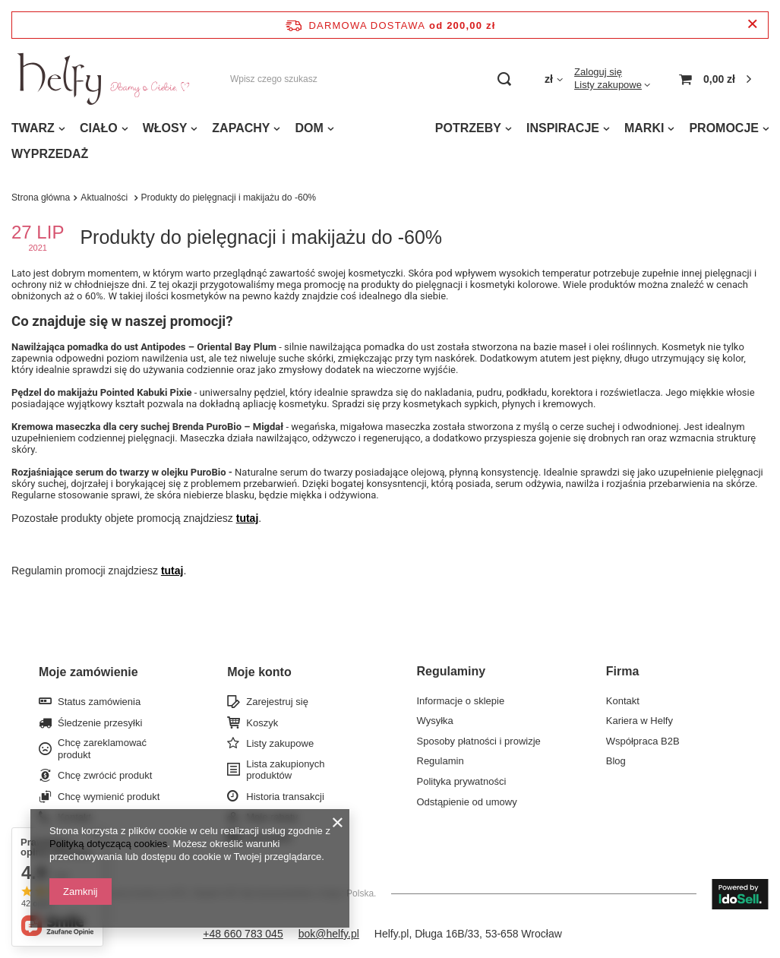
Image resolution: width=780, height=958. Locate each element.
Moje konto (259, 672)
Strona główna (40, 197)
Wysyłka (435, 720)
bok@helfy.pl (328, 934)
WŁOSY (165, 128)
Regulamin (440, 761)
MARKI (644, 128)
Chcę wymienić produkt (108, 796)
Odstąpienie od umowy (467, 802)
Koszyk (262, 723)
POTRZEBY (468, 128)
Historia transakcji (285, 796)
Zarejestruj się (277, 701)
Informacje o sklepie (461, 701)
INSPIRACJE (562, 128)
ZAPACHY (241, 128)
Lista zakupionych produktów (285, 770)
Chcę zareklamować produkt (102, 748)
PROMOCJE (724, 128)
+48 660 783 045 (243, 934)
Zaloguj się (598, 71)
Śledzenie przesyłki (100, 723)
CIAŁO (99, 128)
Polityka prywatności (462, 781)
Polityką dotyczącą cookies (108, 843)
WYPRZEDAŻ (49, 153)
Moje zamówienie (88, 672)
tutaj (247, 518)
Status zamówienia (99, 701)
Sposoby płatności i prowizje (479, 741)
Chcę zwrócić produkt (105, 775)
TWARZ (33, 128)
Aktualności (105, 197)
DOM (309, 128)
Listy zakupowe (608, 84)
